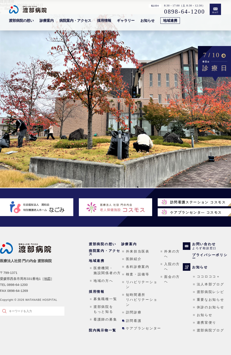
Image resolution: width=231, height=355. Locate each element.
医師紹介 (134, 259)
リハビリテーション (141, 284)
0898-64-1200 (184, 11)
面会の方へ (172, 279)
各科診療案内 (137, 267)
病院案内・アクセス (75, 20)
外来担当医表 (137, 251)
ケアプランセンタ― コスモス (196, 212)
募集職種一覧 (105, 299)
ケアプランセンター (143, 328)
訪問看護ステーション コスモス (198, 202)
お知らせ (147, 20)
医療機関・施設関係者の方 (107, 270)
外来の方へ (172, 253)
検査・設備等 (137, 274)
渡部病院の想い (21, 20)
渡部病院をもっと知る (103, 309)
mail (215, 12)
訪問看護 (134, 321)
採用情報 (104, 20)
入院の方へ (172, 266)
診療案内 (47, 20)
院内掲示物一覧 (102, 330)
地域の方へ (103, 281)
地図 (47, 279)
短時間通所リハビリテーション (141, 300)
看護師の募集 (105, 319)
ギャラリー (126, 20)
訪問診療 (134, 312)
